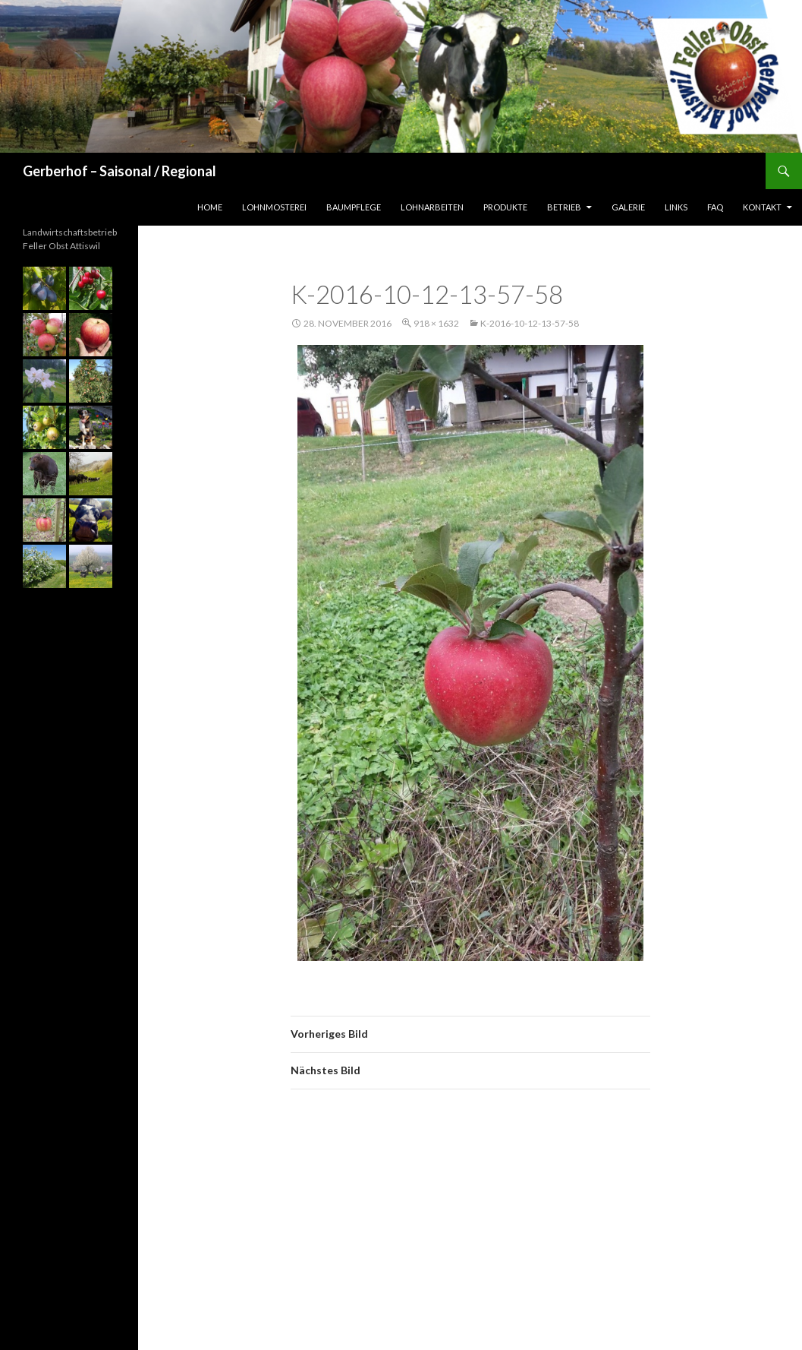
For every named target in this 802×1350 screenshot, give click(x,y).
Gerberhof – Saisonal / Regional (119, 171)
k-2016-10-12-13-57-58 (529, 323)
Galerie (628, 207)
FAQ (715, 207)
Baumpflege (353, 207)
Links (676, 207)
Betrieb (564, 207)
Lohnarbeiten (432, 207)
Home (209, 207)
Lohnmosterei (274, 207)
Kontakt (762, 207)
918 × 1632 (436, 323)
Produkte (505, 207)
